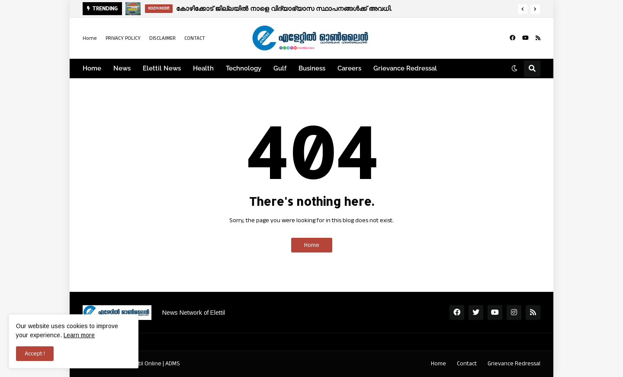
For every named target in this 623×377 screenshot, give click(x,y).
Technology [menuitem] (243, 68)
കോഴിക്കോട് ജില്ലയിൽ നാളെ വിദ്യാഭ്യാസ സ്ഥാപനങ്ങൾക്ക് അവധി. (284, 8)
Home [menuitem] (92, 68)
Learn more (79, 335)
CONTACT (194, 38)
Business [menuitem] (312, 68)
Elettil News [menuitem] (162, 68)
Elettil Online (145, 363)
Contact (467, 363)
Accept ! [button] (35, 353)
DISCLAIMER (162, 38)
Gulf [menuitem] (279, 68)
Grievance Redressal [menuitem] (405, 68)
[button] (522, 9)
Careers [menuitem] (349, 68)
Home (90, 38)
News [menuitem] (122, 68)
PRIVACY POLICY (123, 38)
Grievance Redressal (514, 363)
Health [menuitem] (203, 68)
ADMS (172, 363)
